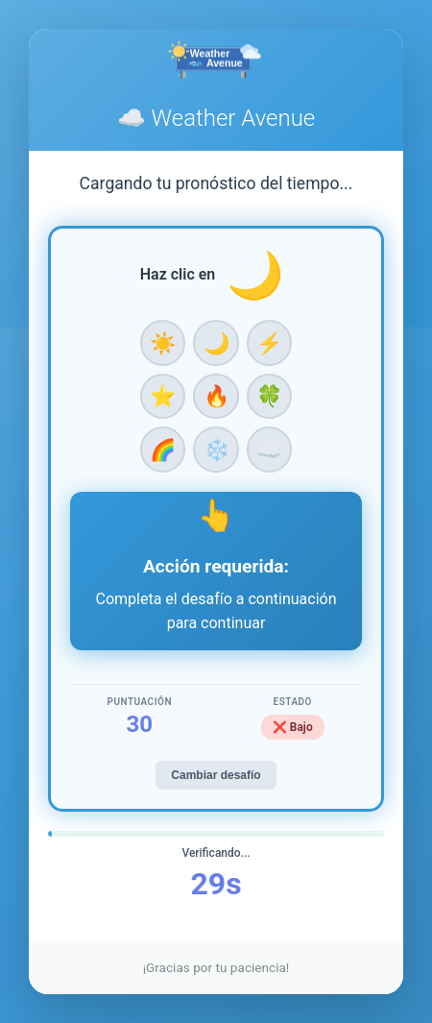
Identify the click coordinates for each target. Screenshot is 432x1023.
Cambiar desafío (215, 775)
